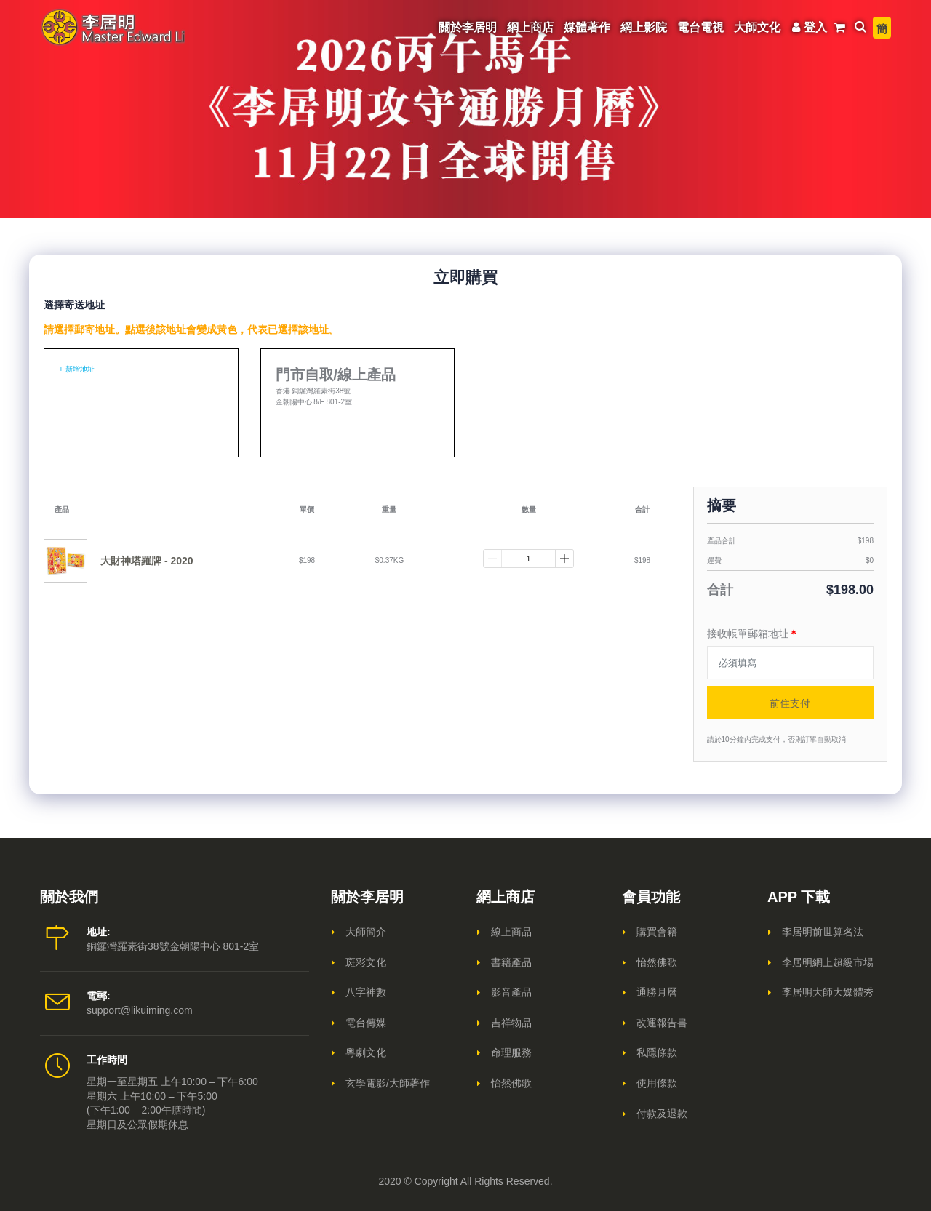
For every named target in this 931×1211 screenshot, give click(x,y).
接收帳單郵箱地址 (753, 633)
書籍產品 (511, 962)
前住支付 (790, 702)
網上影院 (643, 27)
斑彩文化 (365, 962)
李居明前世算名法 (822, 932)
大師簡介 (365, 932)
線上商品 (511, 932)
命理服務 (511, 1052)
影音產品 (511, 992)
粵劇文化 (365, 1052)
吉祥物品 (511, 1022)
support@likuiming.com (140, 1010)
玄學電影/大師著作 (387, 1083)
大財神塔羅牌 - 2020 (146, 561)
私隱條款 (656, 1052)
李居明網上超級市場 (828, 962)
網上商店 (530, 27)
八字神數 (365, 992)
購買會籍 (656, 932)
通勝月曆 (656, 992)
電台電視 (700, 27)
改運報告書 (661, 1022)
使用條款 (656, 1083)
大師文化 (757, 27)
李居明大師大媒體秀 (828, 992)
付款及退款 (661, 1113)
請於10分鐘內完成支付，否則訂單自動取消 (776, 739)
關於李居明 (468, 27)
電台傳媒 (365, 1022)
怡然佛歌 (511, 1083)
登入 (807, 27)
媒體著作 (587, 27)
